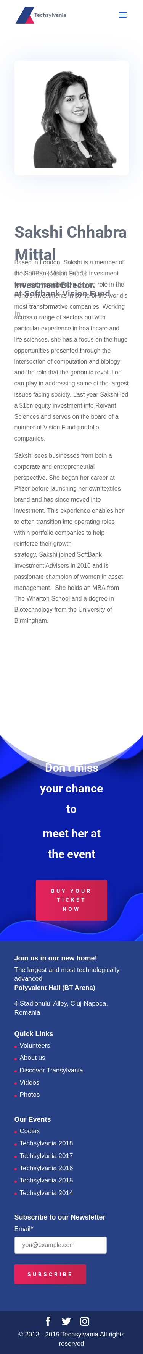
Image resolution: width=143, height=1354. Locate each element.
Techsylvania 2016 (46, 1168)
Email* (23, 1229)
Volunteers (35, 1045)
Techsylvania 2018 (46, 1143)
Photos (30, 1094)
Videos (30, 1082)
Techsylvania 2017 (46, 1156)
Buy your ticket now (71, 900)
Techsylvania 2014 (46, 1193)
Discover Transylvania (51, 1070)
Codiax (30, 1131)
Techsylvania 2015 (46, 1180)
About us (32, 1057)
